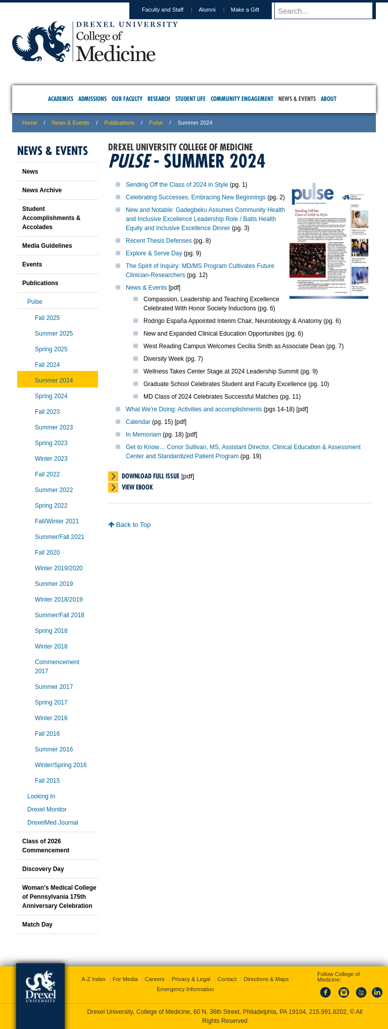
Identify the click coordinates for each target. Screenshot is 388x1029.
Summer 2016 (54, 749)
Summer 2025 (54, 333)
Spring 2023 (51, 443)
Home (29, 123)
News (30, 171)
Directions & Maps (266, 979)
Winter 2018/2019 (59, 599)
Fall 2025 (47, 317)
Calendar (138, 421)
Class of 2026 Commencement (45, 846)
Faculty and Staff (172, 10)
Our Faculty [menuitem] (127, 98)
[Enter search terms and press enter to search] (329, 11)
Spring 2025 (51, 349)
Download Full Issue (150, 476)
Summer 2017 (54, 686)
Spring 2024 (51, 396)
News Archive (42, 190)
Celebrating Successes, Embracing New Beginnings (196, 197)
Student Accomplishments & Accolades (51, 218)
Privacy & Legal (191, 979)
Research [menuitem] (159, 98)
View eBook (137, 487)
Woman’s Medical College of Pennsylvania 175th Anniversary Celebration (59, 896)
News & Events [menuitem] (297, 98)
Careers (155, 979)
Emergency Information (185, 989)
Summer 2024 (54, 380)
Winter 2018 (51, 646)
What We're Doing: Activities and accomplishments (194, 409)
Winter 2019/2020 (59, 568)
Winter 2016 (51, 718)
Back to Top (129, 524)
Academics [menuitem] (60, 98)
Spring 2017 (51, 702)
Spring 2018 (51, 630)
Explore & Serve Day (154, 253)
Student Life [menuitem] (190, 98)
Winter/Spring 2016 (61, 765)
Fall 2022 (47, 474)
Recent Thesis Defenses (159, 240)
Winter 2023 (51, 458)
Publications (119, 123)
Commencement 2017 (57, 667)
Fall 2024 (47, 364)
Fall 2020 (47, 552)
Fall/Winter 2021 (57, 521)
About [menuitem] (328, 98)
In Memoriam (143, 434)
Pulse (156, 123)
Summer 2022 (54, 490)
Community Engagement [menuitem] (242, 98)
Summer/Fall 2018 (59, 615)
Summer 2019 (54, 583)
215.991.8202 (328, 1011)
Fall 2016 (47, 733)
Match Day (37, 924)
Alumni (216, 10)
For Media (125, 979)
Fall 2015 (47, 780)
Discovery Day (43, 869)
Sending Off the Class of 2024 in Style (177, 184)
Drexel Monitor (47, 809)
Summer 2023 (54, 427)
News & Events (71, 123)
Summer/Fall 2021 (59, 536)
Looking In (41, 796)
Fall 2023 (47, 411)
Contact (226, 979)
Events (32, 264)
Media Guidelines (47, 245)
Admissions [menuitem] (92, 98)
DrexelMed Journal (52, 822)
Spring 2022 (51, 505)
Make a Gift (254, 10)
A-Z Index (93, 979)
